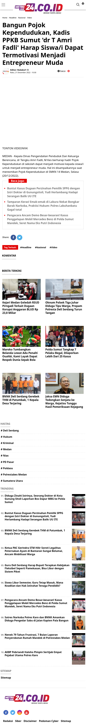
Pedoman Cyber (49, 721)
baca (61, 71)
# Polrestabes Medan (14, 474)
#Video (53, 247)
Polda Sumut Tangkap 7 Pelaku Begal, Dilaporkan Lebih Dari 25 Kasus (62, 353)
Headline (12, 17)
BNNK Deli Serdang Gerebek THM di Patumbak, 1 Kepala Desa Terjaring (20, 400)
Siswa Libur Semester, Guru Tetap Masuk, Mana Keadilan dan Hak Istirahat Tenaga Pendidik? (34, 584)
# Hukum (6, 436)
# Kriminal (7, 443)
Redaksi (8, 721)
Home (4, 17)
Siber (18, 721)
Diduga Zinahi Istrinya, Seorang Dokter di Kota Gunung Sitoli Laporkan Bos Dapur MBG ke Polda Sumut (35, 499)
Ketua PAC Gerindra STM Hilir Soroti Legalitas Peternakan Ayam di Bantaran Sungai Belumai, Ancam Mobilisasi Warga (34, 551)
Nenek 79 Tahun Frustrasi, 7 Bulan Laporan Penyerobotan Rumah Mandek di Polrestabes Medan (37, 636)
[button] (82, 2)
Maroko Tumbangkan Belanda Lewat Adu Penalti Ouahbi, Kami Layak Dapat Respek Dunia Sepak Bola (20, 355)
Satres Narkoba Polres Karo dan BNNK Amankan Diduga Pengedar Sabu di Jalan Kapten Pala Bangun (36, 619)
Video (29, 17)
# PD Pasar (7, 462)
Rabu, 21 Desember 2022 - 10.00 (23, 72)
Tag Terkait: (10, 247)
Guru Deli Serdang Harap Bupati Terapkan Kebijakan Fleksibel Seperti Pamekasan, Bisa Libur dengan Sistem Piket (37, 568)
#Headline (25, 247)
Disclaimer (30, 721)
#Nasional (40, 247)
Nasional (21, 17)
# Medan (6, 449)
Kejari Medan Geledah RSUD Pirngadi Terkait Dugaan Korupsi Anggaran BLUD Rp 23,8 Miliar (20, 308)
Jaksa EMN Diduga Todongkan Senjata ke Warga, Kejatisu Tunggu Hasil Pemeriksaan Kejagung (64, 402)
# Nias (5, 455)
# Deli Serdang (10, 430)
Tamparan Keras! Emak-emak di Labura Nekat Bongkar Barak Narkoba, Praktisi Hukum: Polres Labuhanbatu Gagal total (43, 205)
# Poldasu (7, 468)
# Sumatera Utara (12, 480)
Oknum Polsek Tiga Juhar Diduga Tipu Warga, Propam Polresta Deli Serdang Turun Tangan (63, 308)
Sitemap (6, 677)
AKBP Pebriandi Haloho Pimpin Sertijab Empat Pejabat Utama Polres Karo (33, 653)
